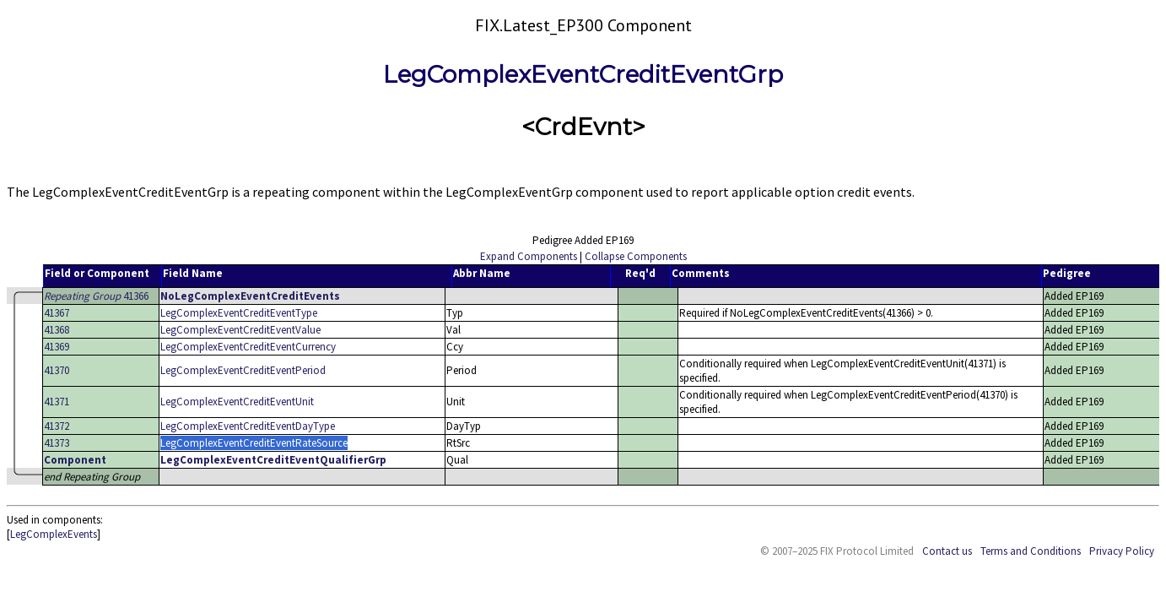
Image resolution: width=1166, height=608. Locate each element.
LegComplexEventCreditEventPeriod (243, 370)
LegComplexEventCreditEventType (238, 313)
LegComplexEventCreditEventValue (240, 330)
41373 (56, 443)
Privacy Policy (1121, 551)
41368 (56, 330)
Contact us (947, 551)
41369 (56, 346)
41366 (96, 296)
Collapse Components (636, 256)
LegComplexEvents (53, 534)
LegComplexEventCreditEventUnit (237, 401)
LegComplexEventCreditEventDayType (247, 426)
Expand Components (528, 256)
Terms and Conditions (1030, 551)
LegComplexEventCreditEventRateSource (254, 443)
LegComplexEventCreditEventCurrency (248, 346)
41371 (56, 401)
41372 (56, 426)
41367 (56, 313)
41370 (56, 370)
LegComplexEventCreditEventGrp (583, 74)
